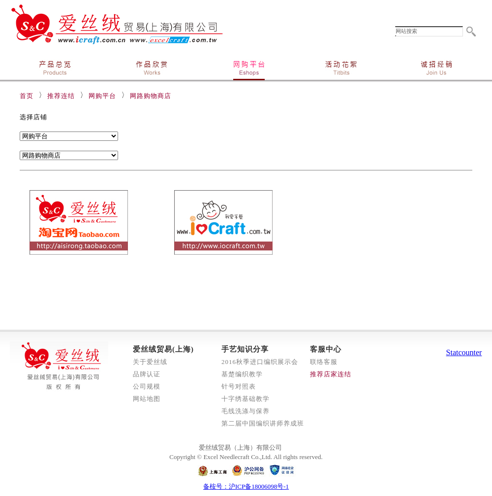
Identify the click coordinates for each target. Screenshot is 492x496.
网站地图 (146, 398)
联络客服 (324, 361)
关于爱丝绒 (150, 361)
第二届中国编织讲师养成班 (262, 423)
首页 (26, 95)
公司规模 (146, 386)
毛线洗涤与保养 (245, 411)
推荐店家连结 (330, 374)
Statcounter (464, 352)
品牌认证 (146, 374)
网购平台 (102, 95)
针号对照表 (238, 386)
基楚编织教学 (242, 374)
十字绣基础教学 (245, 398)
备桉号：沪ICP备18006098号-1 (246, 486)
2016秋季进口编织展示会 (259, 361)
